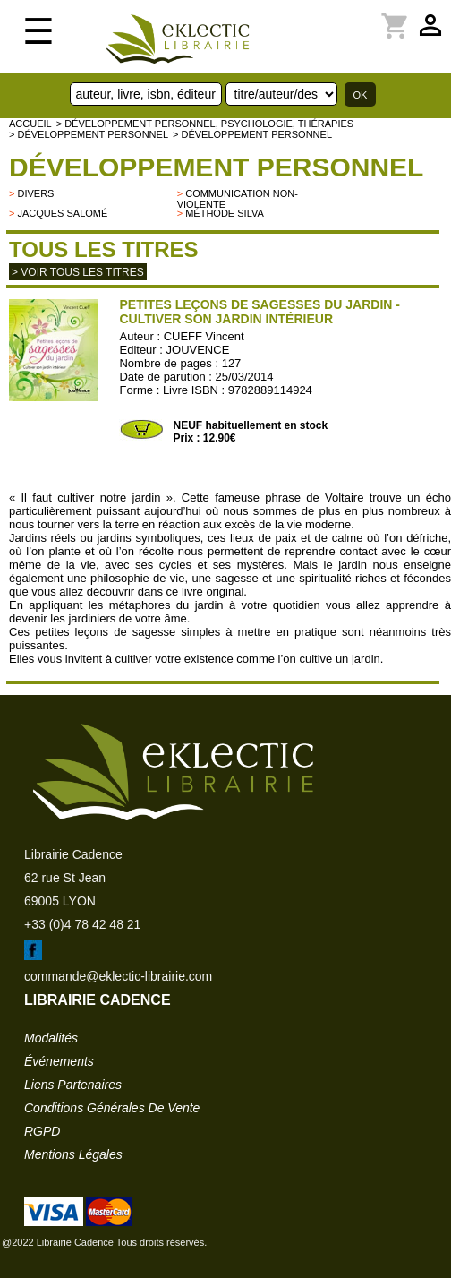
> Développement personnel (88, 134)
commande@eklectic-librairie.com (118, 976)
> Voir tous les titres (78, 272)
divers (35, 193)
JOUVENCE (198, 349)
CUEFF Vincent (204, 336)
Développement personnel (216, 167)
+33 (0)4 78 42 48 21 (82, 924)
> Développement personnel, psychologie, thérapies (204, 123)
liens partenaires (73, 1084)
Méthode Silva (224, 213)
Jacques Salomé (62, 213)
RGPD (42, 1131)
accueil (30, 123)
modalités (51, 1038)
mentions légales (73, 1154)
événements (59, 1061)
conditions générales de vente (112, 1108)
